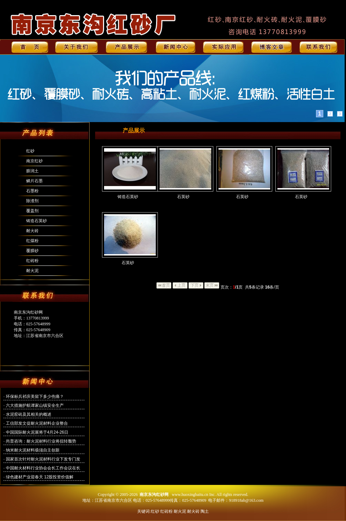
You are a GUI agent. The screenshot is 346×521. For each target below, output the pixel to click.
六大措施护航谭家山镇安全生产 (35, 405)
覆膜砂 (32, 250)
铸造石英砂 (36, 220)
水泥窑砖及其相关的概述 (28, 414)
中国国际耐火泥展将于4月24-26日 (37, 432)
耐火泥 (32, 270)
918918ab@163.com (246, 500)
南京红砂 (34, 161)
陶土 (205, 511)
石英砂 (183, 196)
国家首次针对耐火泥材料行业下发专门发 (43, 459)
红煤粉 (32, 240)
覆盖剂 (32, 210)
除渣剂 (32, 200)
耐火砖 (32, 230)
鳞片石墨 (34, 180)
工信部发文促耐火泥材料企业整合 (37, 423)
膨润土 (32, 171)
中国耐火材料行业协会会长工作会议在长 (43, 468)
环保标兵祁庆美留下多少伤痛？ (35, 396)
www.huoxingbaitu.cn (190, 494)
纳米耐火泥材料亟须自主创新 (33, 450)
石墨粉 (32, 190)
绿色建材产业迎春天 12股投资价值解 (40, 477)
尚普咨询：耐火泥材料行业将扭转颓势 (41, 441)
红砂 (30, 151)
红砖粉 (32, 260)
